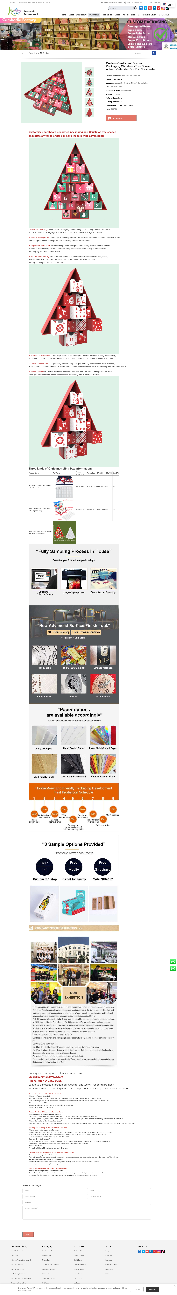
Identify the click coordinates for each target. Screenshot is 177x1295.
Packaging (33, 53)
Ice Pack (77, 1283)
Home (23, 53)
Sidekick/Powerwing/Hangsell (21, 1260)
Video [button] (117, 15)
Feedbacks (109, 1269)
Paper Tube (46, 1274)
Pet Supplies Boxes (49, 1251)
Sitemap (157, 2)
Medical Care (46, 1255)
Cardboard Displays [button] (78, 15)
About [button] (125, 15)
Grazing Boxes (79, 1269)
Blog (107, 1251)
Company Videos (111, 1265)
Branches (108, 1255)
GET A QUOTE (118, 118)
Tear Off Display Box (18, 1251)
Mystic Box (44, 53)
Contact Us (142, 1246)
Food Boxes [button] (107, 15)
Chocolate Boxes (80, 1265)
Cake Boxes (78, 1274)
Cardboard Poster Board (19, 1283)
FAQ (150, 2)
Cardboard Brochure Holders (21, 1278)
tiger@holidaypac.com (113, 2)
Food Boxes (79, 1246)
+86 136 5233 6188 (134, 2)
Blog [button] (133, 15)
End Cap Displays (17, 1265)
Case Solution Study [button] (147, 15)
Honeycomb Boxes (49, 1269)
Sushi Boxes (78, 1260)
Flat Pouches (46, 1283)
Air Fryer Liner (79, 1251)
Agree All (152, 1289)
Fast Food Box (79, 1255)
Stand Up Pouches (48, 1278)
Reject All (137, 1289)
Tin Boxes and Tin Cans (50, 1265)
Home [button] (63, 15)
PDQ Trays (14, 1255)
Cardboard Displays (19, 1246)
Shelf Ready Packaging (19, 1274)
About (108, 1246)
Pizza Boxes (78, 1278)
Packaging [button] (94, 15)
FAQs (107, 1274)
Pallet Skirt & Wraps (17, 1269)
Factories (108, 1260)
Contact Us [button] (164, 15)
